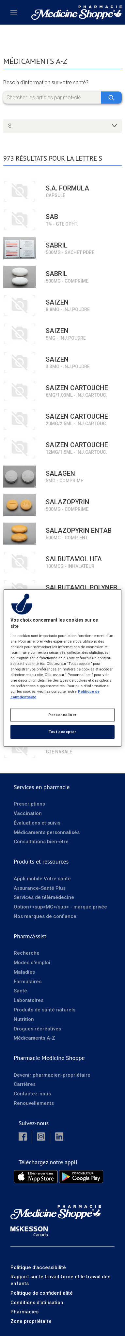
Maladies (24, 972)
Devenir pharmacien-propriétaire (52, 1075)
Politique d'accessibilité (38, 1267)
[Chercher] (111, 97)
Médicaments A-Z (34, 1038)
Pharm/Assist (30, 936)
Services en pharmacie (42, 787)
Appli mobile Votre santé (42, 879)
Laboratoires (28, 1000)
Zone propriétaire (31, 1321)
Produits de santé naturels (44, 1010)
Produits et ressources (41, 861)
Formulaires (27, 982)
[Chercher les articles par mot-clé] (62, 97)
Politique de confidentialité (41, 1293)
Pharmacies (24, 1312)
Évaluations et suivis (37, 823)
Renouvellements (34, 1103)
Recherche (26, 953)
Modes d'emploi (32, 963)
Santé (20, 991)
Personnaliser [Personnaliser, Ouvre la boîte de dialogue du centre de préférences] (62, 714)
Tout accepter (62, 731)
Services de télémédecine (44, 897)
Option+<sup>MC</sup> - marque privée (60, 907)
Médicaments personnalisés (47, 832)
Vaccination (28, 813)
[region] (62, 668)
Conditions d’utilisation (36, 1303)
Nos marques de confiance (45, 916)
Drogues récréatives (37, 1029)
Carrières (25, 1084)
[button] (23, 1137)
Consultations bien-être (41, 842)
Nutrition (24, 1019)
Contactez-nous (32, 1094)
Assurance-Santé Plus (40, 888)
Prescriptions (29, 804)
